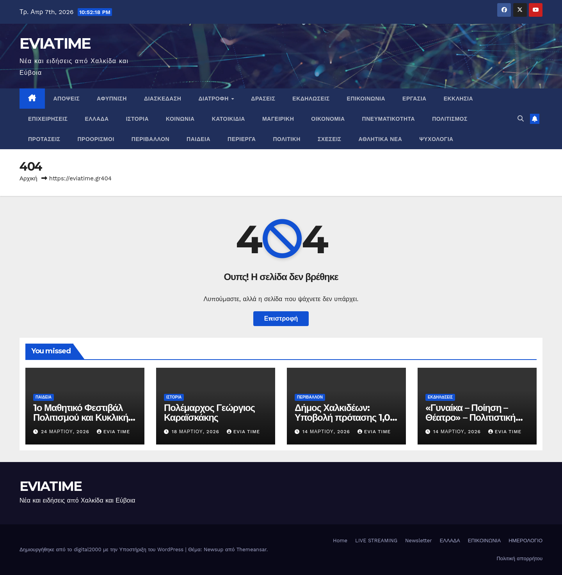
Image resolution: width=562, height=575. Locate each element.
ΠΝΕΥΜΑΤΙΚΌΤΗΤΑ (388, 118)
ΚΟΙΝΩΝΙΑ (180, 118)
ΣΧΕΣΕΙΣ (329, 139)
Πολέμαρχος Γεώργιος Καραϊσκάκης (209, 412)
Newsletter (418, 540)
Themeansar (252, 549)
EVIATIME (55, 43)
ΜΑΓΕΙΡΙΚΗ (278, 118)
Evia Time (113, 431)
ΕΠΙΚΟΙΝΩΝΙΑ (366, 98)
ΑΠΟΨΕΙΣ (66, 98)
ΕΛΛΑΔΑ (96, 118)
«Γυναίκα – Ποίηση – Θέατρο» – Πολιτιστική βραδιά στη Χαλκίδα (470, 417)
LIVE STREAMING (376, 540)
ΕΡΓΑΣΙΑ (414, 98)
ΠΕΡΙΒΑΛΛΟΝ (150, 139)
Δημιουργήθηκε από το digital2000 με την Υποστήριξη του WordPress (102, 549)
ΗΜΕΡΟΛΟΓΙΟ (525, 540)
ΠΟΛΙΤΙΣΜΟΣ (450, 118)
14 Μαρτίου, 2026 (327, 431)
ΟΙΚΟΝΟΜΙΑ (328, 118)
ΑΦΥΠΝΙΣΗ (112, 98)
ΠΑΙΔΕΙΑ (198, 139)
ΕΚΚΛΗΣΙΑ (458, 98)
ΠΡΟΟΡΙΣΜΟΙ (96, 139)
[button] (521, 118)
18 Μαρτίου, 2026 (196, 431)
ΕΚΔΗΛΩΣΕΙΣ (310, 98)
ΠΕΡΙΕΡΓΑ (242, 139)
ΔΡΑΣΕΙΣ (263, 98)
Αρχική (28, 178)
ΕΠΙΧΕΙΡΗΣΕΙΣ (48, 118)
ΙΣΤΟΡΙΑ (137, 118)
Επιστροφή (281, 318)
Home (340, 540)
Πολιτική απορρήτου (519, 558)
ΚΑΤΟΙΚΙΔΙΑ (228, 118)
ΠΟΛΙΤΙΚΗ (287, 139)
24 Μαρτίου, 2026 (66, 431)
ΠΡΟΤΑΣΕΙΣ (44, 139)
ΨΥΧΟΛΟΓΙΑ (436, 139)
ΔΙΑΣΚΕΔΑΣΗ (162, 98)
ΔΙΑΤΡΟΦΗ (214, 98)
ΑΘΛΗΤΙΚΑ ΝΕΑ (380, 139)
